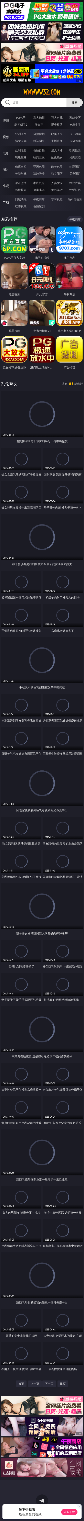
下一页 (49, 1384)
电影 (6, 153)
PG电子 (21, 117)
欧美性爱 (75, 150)
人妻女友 (57, 183)
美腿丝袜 (21, 173)
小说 (6, 186)
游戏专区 (75, 117)
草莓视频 (57, 199)
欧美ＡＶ (57, 134)
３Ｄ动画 (75, 134)
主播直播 (57, 141)
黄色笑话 (57, 190)
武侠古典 (75, 183)
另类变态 (75, 157)
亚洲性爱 (21, 150)
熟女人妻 (21, 141)
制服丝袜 (21, 157)
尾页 (63, 1384)
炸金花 (39, 124)
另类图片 (75, 173)
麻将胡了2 (20, 124)
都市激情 (21, 183)
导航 (6, 202)
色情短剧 (39, 206)
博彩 (6, 120)
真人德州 (39, 117)
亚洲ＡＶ (21, 134)
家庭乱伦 (39, 183)
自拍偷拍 (39, 134)
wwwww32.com (42, 92)
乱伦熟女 (57, 157)
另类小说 (39, 190)
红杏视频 (21, 206)
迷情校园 (21, 190)
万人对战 (57, 117)
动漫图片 (75, 167)
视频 (6, 137)
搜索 (74, 102)
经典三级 (39, 157)
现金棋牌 (57, 124)
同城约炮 (21, 199)
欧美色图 (57, 167)
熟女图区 (57, 173)
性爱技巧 (75, 190)
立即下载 (69, 1512)
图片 (6, 169)
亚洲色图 (39, 167)
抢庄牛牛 (75, 124)
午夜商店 (39, 199)
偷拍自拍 (39, 150)
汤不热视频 (75, 199)
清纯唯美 (39, 173)
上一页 (35, 1384)
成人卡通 (57, 150)
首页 (21, 1384)
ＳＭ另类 (75, 141)
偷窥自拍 (21, 167)
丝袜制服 (39, 141)
